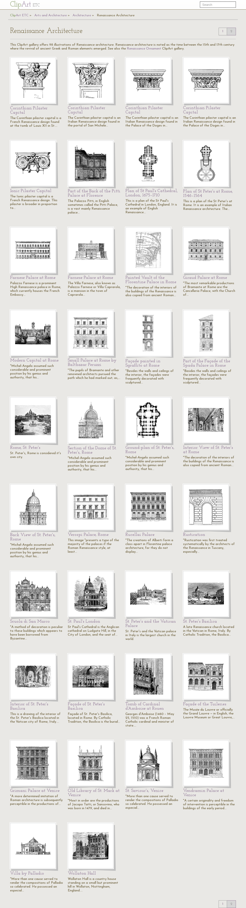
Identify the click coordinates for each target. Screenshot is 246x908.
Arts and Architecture (50, 15)
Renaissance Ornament (144, 48)
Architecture (82, 15)
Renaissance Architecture (116, 15)
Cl (25, 4)
